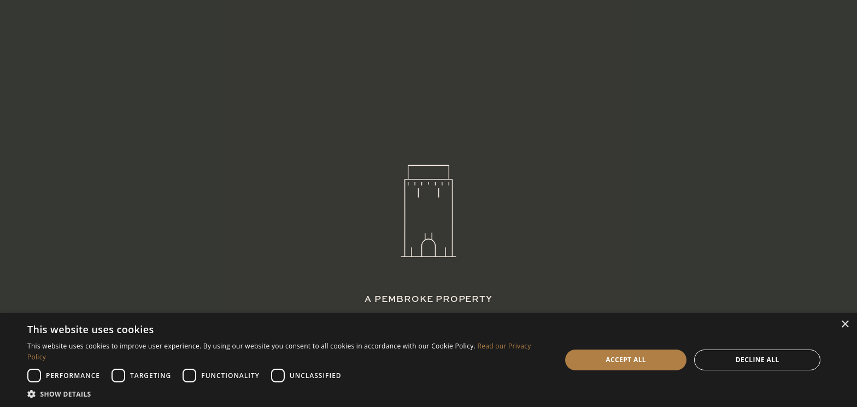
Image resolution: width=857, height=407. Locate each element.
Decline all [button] (757, 359)
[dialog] (428, 360)
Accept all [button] (626, 359)
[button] (286, 393)
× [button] (845, 325)
